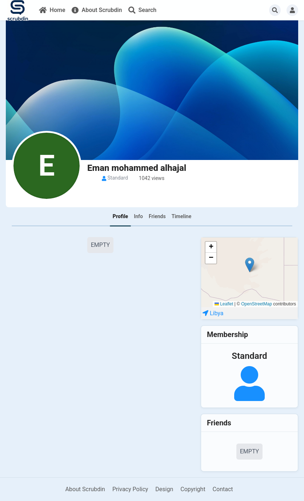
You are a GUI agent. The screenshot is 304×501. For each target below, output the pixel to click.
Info (138, 216)
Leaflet (224, 303)
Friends (157, 216)
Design (164, 489)
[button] (249, 264)
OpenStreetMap (256, 303)
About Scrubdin (85, 489)
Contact (223, 489)
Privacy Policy (130, 489)
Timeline (182, 216)
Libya (217, 313)
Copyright (192, 489)
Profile (120, 216)
